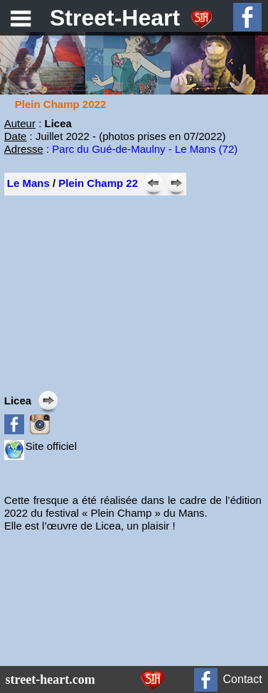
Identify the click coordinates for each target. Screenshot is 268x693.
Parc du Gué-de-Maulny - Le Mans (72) (144, 149)
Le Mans (28, 183)
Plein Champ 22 (98, 183)
